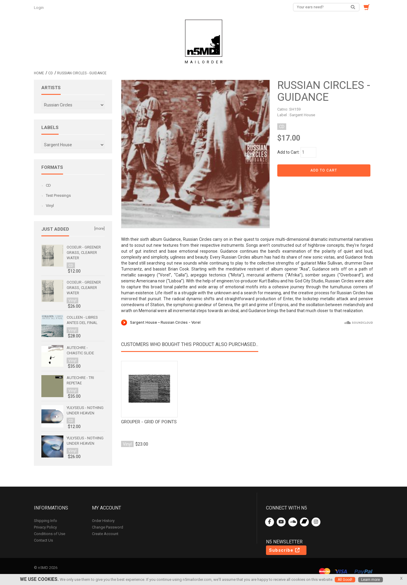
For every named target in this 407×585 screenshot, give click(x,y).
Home (39, 73)
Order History (103, 520)
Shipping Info (45, 520)
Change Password (107, 527)
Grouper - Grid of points (149, 421)
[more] (99, 229)
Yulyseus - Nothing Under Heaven (85, 410)
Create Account (105, 533)
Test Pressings (58, 195)
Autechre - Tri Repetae (80, 380)
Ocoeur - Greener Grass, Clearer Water (84, 252)
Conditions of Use (49, 533)
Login (39, 7)
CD (50, 73)
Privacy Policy (45, 527)
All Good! (345, 580)
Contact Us (43, 540)
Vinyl (50, 205)
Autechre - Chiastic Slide (80, 350)
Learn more (370, 580)
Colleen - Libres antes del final (82, 320)
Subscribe (284, 550)
